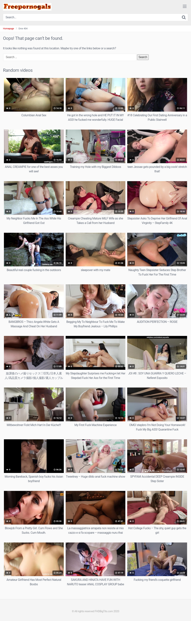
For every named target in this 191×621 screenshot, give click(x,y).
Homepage (8, 28)
